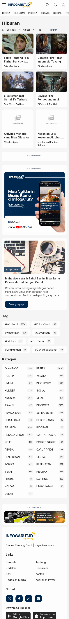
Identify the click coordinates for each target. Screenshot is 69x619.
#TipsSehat (38, 341)
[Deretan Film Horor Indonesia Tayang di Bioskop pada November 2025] (51, 44)
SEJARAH (10, 427)
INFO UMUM (43, 383)
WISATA (41, 375)
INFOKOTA (42, 405)
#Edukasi (10, 341)
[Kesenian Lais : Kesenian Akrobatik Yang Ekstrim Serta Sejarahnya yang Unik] (51, 119)
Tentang (41, 562)
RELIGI (8, 442)
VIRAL (39, 397)
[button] (55, 4)
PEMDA (9, 449)
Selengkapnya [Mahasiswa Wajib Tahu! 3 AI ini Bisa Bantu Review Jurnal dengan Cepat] (16, 304)
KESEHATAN (43, 464)
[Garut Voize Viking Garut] (34, 517)
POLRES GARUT (46, 442)
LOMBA (9, 479)
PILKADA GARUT (15, 434)
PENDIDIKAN (12, 456)
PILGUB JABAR (45, 420)
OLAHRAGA (11, 368)
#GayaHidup (42, 332)
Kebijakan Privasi (46, 579)
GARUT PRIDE (44, 449)
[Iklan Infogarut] (34, 202)
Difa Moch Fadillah (14, 104)
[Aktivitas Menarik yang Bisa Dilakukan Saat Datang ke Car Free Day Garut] (17, 119)
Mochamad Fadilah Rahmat (48, 144)
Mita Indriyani (11, 142)
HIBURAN (41, 471)
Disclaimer (42, 568)
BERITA (6, 12)
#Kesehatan (12, 332)
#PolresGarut (42, 324)
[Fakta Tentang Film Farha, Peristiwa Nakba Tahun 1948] (17, 44)
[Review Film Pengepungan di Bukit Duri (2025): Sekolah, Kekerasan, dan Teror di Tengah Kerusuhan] (51, 82)
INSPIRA (32, 12)
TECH (8, 471)
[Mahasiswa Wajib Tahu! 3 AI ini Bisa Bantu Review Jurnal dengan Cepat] (34, 257)
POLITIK (9, 375)
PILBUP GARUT (14, 420)
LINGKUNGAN (44, 486)
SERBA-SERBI (44, 412)
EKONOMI (19, 12)
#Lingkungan (13, 349)
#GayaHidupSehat (46, 349)
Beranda (11, 562)
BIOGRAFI (42, 427)
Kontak (40, 573)
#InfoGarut (11, 324)
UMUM (9, 493)
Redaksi (11, 568)
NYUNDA (10, 397)
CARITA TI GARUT (47, 434)
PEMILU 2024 (13, 412)
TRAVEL (45, 12)
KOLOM (9, 486)
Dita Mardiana (11, 66)
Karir (8, 573)
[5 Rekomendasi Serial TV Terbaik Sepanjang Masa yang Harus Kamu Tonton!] (17, 82)
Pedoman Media (16, 579)
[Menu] (4, 5)
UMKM (9, 383)
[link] (47, 4)
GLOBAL (41, 456)
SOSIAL (57, 12)
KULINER (10, 390)
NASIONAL (42, 479)
